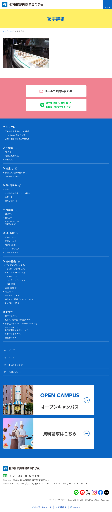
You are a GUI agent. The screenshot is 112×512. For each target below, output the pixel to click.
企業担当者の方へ (13, 334)
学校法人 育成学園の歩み (16, 172)
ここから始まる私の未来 (15, 135)
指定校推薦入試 (12, 155)
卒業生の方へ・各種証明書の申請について (16, 328)
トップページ (8, 31)
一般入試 (9, 159)
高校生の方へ (11, 316)
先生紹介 (9, 291)
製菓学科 (9, 217)
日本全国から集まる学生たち (17, 138)
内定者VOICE (11, 245)
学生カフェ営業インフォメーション (19, 299)
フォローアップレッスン (16, 268)
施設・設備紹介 (11, 287)
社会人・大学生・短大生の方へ (18, 319)
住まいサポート (11, 200)
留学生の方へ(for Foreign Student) (21, 323)
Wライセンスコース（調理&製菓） (13, 222)
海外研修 (11, 284)
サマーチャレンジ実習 (16, 272)
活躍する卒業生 (11, 252)
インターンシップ (12, 248)
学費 (7, 189)
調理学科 (9, 214)
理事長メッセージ (12, 176)
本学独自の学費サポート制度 (17, 193)
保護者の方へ (11, 337)
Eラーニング (12, 276)
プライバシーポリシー (57, 499)
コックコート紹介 (12, 303)
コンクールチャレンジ (16, 280)
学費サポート (10, 197)
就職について (10, 241)
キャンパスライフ (12, 295)
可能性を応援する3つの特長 (17, 131)
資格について (10, 237)
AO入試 (8, 152)
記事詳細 (20, 31)
